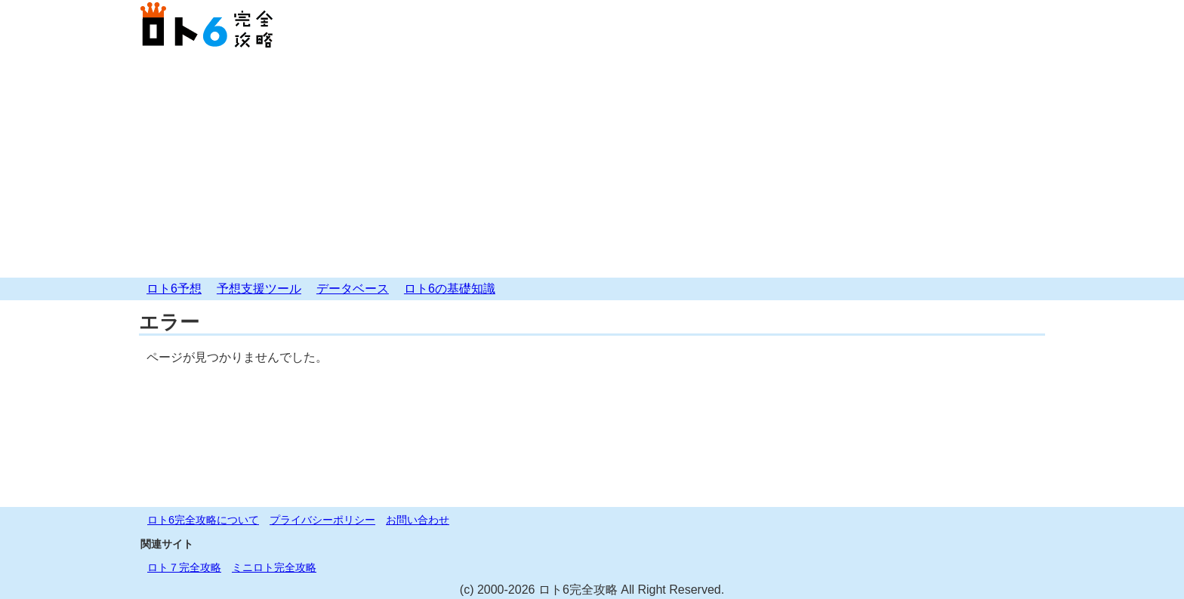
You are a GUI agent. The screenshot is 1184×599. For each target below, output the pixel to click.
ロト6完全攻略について (203, 520)
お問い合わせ (417, 520)
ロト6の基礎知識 (449, 288)
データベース (352, 288)
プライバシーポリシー (322, 520)
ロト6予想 (174, 288)
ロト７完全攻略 (184, 567)
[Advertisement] (592, 164)
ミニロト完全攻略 (274, 567)
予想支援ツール (259, 288)
